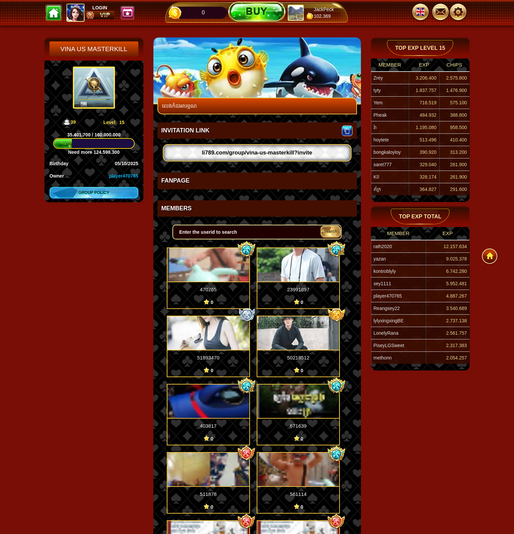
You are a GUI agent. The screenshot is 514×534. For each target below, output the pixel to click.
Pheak (380, 115)
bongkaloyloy (387, 152)
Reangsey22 (387, 308)
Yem (378, 102)
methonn (383, 357)
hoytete (381, 139)
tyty (377, 90)
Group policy (94, 192)
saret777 (383, 164)
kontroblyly (385, 271)
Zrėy (378, 78)
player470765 (123, 176)
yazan (380, 258)
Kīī (376, 177)
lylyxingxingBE (389, 320)
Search (330, 231)
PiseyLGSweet (389, 345)
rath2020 (383, 246)
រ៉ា (375, 127)
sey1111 (382, 283)
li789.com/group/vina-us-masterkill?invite (257, 152)
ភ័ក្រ (377, 189)
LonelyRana (386, 333)
